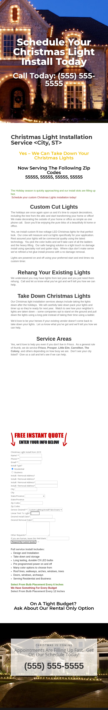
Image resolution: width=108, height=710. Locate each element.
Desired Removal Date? (22, 520)
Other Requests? (18, 535)
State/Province (18, 496)
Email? (15, 462)
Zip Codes (16, 503)
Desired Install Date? (20, 516)
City (13, 489)
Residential (18, 469)
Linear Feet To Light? (21, 513)
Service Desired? (19, 509)
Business (17, 472)
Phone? (15, 459)
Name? (15, 455)
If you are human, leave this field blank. (29, 538)
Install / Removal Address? (23, 482)
